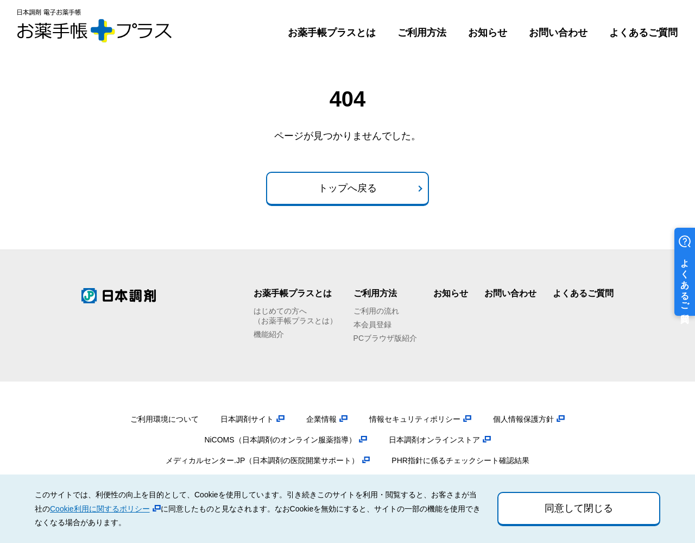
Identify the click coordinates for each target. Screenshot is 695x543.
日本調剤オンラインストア (434, 439)
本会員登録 (372, 324)
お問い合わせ (558, 32)
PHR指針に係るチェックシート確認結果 (460, 460)
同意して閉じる (579, 508)
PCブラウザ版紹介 (385, 338)
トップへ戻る (347, 188)
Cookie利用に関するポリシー (100, 508)
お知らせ (487, 32)
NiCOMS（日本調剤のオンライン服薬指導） (280, 439)
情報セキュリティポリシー (414, 419)
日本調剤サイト (247, 419)
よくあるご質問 (643, 32)
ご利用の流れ (376, 311)
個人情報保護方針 (523, 419)
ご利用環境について (164, 419)
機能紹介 (269, 334)
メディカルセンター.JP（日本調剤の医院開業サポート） (262, 460)
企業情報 (321, 419)
